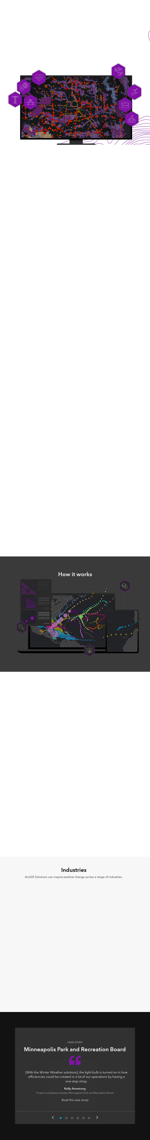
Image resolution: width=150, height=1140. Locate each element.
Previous (53, 1117)
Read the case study (75, 1100)
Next (97, 1117)
